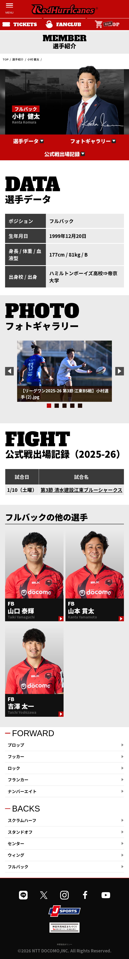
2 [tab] (57, 405)
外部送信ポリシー (64, 944)
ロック (14, 768)
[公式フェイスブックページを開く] (85, 895)
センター (16, 843)
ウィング (16, 855)
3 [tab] (64, 405)
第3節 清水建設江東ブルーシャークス (81, 489)
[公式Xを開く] (43, 895)
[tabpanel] (64, 371)
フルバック (18, 867)
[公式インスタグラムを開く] (64, 895)
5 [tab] (80, 405)
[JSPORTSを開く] (64, 911)
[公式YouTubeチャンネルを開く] (106, 895)
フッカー (16, 756)
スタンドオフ (20, 832)
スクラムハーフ (22, 820)
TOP (5, 59)
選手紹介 (18, 59)
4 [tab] (72, 405)
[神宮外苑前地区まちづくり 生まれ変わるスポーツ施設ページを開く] (64, 931)
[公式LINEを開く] (23, 895)
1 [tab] (49, 405)
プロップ (16, 745)
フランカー (18, 779)
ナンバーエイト (22, 791)
